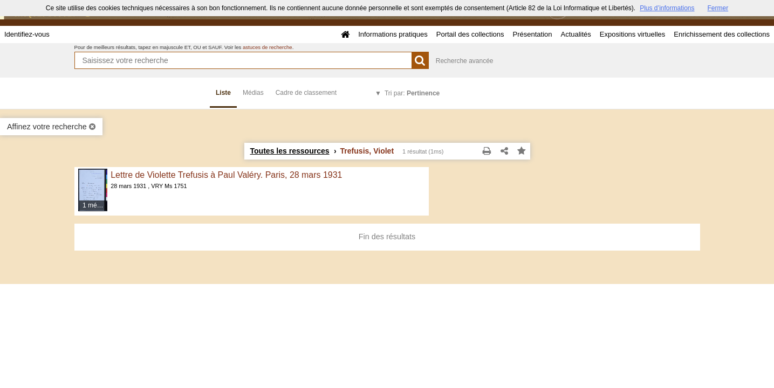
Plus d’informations (667, 8)
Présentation (532, 34)
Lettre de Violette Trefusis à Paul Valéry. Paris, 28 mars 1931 (226, 174)
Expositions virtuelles (632, 34)
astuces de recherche (267, 47)
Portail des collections (470, 34)
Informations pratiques (393, 34)
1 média (94, 205)
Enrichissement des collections (722, 34)
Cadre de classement (306, 92)
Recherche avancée (465, 61)
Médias (253, 92)
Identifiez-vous (27, 34)
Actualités (575, 34)
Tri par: (412, 93)
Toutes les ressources (290, 151)
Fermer (718, 8)
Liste (223, 92)
